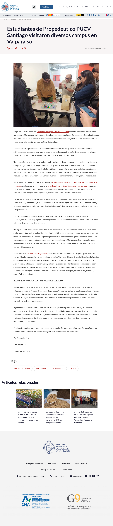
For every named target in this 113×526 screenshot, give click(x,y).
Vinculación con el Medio (104, 7)
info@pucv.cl (76, 476)
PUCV (73, 368)
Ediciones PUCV (81, 463)
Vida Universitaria (24, 19)
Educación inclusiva (22, 368)
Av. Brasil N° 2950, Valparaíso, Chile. (30, 476)
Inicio (6, 19)
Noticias (13, 19)
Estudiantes (6, 15)
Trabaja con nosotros (48, 470)
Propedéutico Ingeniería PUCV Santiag (53, 131)
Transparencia (69, 15)
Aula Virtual (52, 463)
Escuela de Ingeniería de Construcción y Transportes (68, 186)
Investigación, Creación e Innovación (73, 7)
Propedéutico (58, 368)
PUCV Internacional (90, 7)
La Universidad (58, 7)
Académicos (18, 15)
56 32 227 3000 (57, 476)
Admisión (46, 7)
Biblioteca (66, 463)
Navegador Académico (34, 463)
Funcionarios (31, 15)
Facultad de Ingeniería (37, 253)
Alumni (41, 15)
